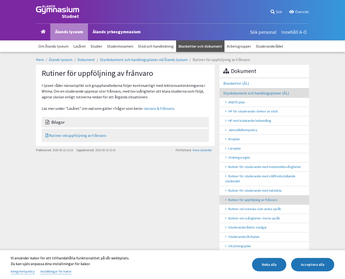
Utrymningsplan (239, 246)
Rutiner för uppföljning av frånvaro (252, 200)
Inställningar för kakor (56, 271)
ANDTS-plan (236, 102)
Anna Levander (202, 150)
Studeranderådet (269, 46)
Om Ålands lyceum (53, 46)
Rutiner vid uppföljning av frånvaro (76, 135)
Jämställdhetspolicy (242, 130)
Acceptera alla (312, 264)
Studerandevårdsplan (243, 236)
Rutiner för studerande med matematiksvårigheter (264, 167)
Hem (40, 59)
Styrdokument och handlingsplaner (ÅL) (256, 93)
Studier (96, 46)
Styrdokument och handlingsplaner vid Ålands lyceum (144, 59)
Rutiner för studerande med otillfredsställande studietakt (260, 179)
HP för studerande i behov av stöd (253, 111)
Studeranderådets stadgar (247, 227)
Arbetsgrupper (239, 46)
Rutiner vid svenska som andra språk (254, 209)
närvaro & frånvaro (159, 108)
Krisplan (234, 139)
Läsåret (79, 46)
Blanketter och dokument (200, 46)
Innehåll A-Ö (294, 32)
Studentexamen (120, 46)
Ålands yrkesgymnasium (117, 31)
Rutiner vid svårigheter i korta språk (254, 218)
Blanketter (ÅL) (236, 83)
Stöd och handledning (156, 46)
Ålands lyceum (69, 31)
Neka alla (267, 264)
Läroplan (234, 148)
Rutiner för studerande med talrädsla (255, 190)
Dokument (86, 59)
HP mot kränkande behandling (249, 120)
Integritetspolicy (23, 271)
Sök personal (263, 32)
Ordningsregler (239, 157)
